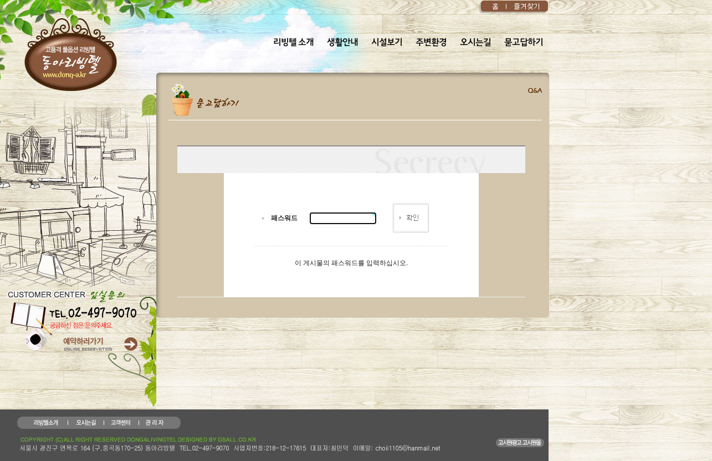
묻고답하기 (523, 43)
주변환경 (431, 43)
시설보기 (386, 43)
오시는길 (475, 43)
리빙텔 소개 (293, 43)
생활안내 (342, 43)
